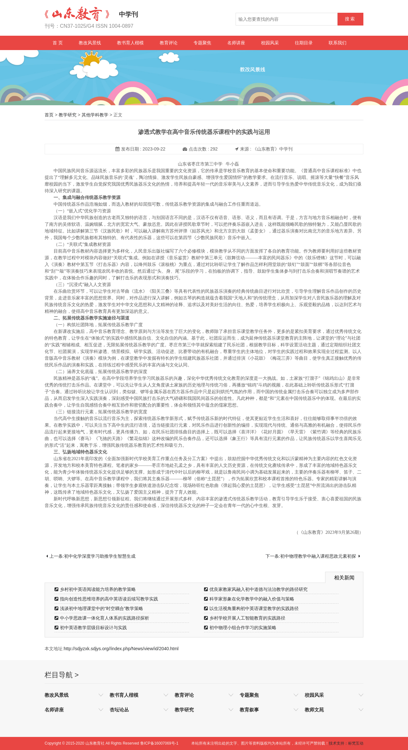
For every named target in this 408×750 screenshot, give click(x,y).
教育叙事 (249, 709)
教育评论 (169, 42)
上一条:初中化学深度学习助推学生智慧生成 (90, 556)
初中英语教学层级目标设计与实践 (91, 627)
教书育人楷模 (130, 42)
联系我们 (337, 42)
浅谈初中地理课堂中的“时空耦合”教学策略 (99, 608)
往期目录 (304, 42)
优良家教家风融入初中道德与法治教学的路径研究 (256, 589)
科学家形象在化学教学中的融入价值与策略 (249, 598)
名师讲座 (236, 42)
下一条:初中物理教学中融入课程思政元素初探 (313, 556)
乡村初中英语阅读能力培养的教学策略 (95, 589)
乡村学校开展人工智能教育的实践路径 (244, 618)
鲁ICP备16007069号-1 (159, 743)
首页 (49, 114)
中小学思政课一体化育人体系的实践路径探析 (102, 618)
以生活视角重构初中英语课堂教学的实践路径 (251, 608)
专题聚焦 (202, 42)
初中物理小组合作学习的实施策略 (240, 627)
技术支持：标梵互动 (346, 743)
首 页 (58, 42)
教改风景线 (90, 42)
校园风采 (270, 42)
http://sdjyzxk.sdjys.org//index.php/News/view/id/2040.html (121, 648)
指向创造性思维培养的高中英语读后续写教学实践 (106, 598)
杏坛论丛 (119, 709)
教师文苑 (314, 709)
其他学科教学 (95, 114)
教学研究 (67, 114)
